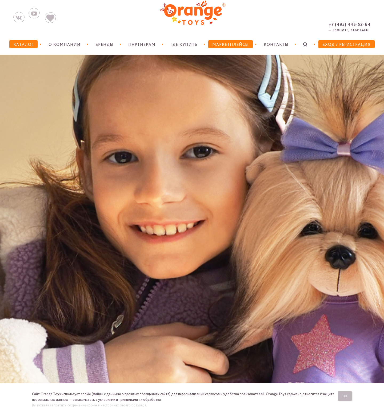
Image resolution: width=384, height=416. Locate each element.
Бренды (104, 44)
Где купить (183, 44)
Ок (344, 396)
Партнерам (141, 44)
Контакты (276, 44)
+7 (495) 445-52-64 (350, 24)
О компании (65, 44)
